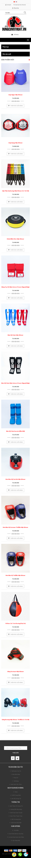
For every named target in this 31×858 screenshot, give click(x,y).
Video (15, 792)
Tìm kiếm (15, 830)
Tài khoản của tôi (15, 771)
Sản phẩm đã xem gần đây (15, 833)
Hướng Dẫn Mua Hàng (15, 809)
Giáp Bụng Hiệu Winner (15, 143)
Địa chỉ (15, 777)
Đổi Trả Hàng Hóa (15, 819)
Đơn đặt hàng (15, 774)
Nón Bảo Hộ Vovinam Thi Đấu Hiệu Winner (15, 527)
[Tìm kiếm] (15, 12)
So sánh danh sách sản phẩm (15, 837)
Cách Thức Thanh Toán (15, 816)
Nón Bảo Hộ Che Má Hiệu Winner (15, 479)
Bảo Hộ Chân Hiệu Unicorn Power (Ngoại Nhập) (15, 383)
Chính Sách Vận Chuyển (15, 812)
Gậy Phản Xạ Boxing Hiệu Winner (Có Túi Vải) (15, 191)
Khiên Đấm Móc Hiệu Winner (15, 239)
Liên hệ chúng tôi (15, 798)
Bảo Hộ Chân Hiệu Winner (15, 335)
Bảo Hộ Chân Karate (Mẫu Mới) (15, 431)
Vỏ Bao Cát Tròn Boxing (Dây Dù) (15, 623)
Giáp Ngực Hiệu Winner (15, 94)
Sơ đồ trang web (15, 795)
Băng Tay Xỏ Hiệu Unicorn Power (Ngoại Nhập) (15, 287)
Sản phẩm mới (15, 840)
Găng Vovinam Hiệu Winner (15, 671)
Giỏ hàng (15, 781)
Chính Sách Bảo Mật (15, 822)
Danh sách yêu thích (15, 784)
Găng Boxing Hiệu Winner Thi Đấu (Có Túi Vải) (15, 719)
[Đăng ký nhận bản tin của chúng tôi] (15, 748)
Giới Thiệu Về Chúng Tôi (15, 806)
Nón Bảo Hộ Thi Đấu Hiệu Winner (15, 575)
